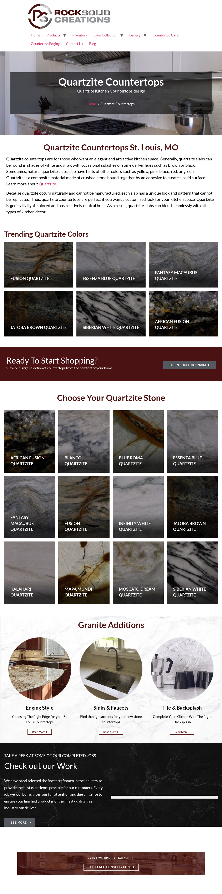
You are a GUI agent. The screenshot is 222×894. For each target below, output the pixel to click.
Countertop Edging (45, 43)
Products (53, 35)
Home (35, 35)
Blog (92, 43)
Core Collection (105, 35)
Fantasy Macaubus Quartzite (22, 523)
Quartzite (47, 183)
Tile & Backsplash (182, 708)
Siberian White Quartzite (111, 327)
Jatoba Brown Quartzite (38, 327)
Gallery (135, 35)
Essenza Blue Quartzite (109, 278)
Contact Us (74, 43)
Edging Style (40, 708)
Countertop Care (166, 35)
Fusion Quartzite (29, 278)
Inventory (79, 35)
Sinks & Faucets (111, 708)
